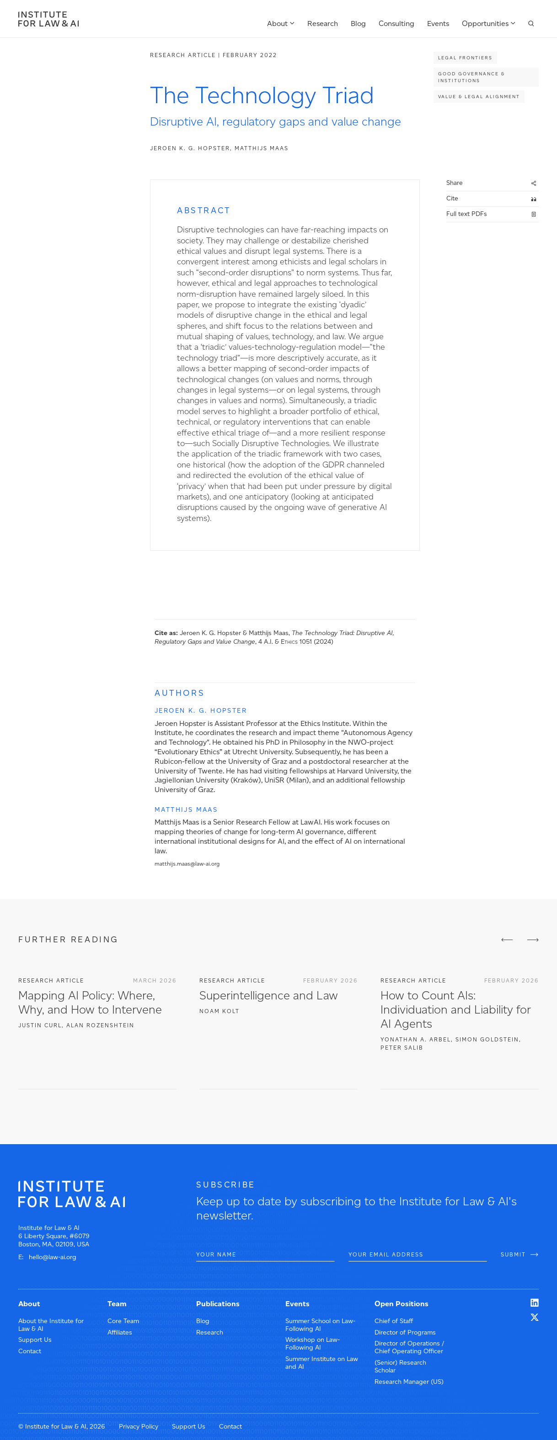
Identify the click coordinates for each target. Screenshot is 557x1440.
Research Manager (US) (409, 1382)
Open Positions (401, 1303)
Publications (218, 1303)
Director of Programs (405, 1332)
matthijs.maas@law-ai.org (187, 864)
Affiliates (119, 1332)
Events (438, 23)
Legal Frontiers (465, 58)
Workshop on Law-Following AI (312, 1343)
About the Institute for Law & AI (51, 1325)
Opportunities (485, 23)
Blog (358, 23)
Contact (29, 1351)
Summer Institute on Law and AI (321, 1363)
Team (117, 1303)
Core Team (123, 1321)
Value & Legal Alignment (479, 97)
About (277, 23)
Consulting (396, 23)
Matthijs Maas (262, 148)
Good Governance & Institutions (471, 77)
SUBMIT (513, 1254)
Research (322, 23)
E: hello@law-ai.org (47, 1257)
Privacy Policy (138, 1426)
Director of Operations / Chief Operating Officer (409, 1347)
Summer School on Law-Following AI (320, 1325)
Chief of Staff (394, 1321)
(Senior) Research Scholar (400, 1366)
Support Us (35, 1340)
